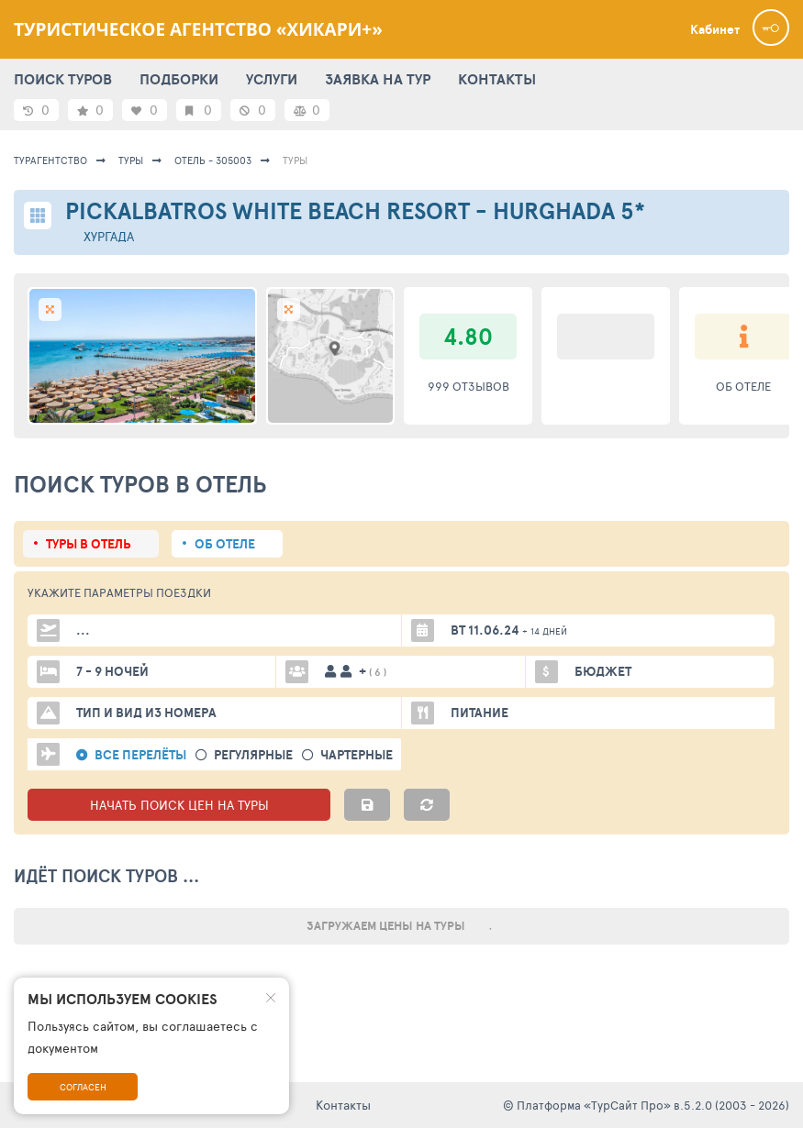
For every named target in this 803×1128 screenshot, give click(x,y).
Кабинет (715, 29)
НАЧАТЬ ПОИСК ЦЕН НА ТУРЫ (179, 804)
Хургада (109, 236)
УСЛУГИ (271, 79)
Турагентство (50, 160)
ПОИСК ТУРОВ (63, 79)
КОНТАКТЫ (497, 79)
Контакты (343, 1104)
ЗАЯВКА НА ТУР (377, 79)
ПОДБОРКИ (178, 79)
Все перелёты (140, 755)
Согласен (83, 1086)
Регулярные (253, 755)
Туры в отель (88, 544)
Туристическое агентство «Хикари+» (198, 29)
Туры (130, 160)
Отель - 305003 (212, 160)
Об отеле (225, 544)
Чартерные (356, 755)
